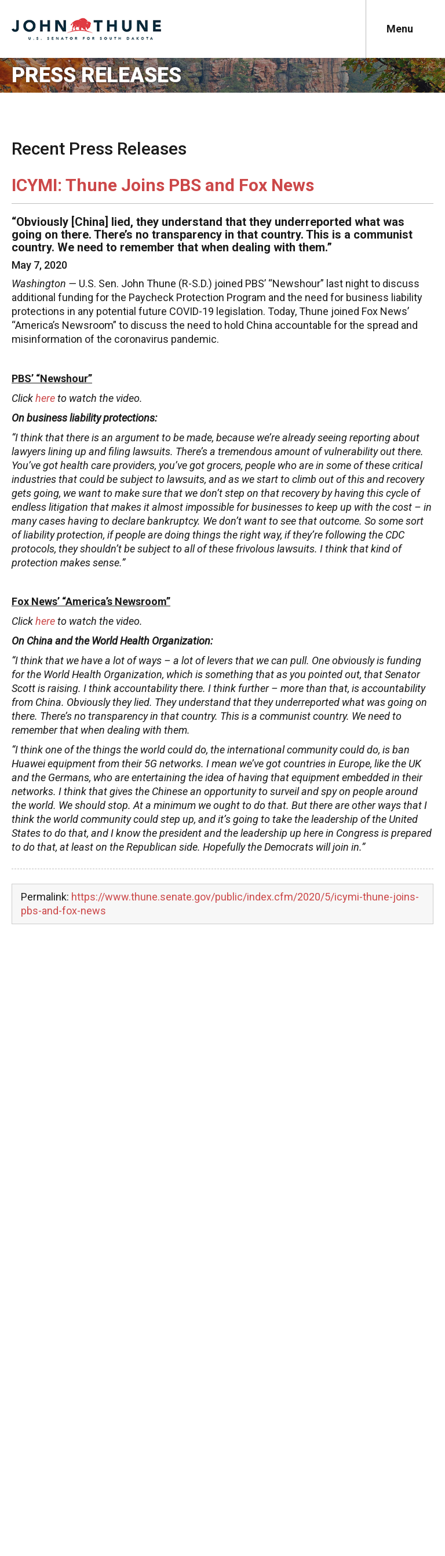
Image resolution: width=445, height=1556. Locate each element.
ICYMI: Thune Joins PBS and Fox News (163, 185)
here (45, 398)
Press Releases (96, 75)
